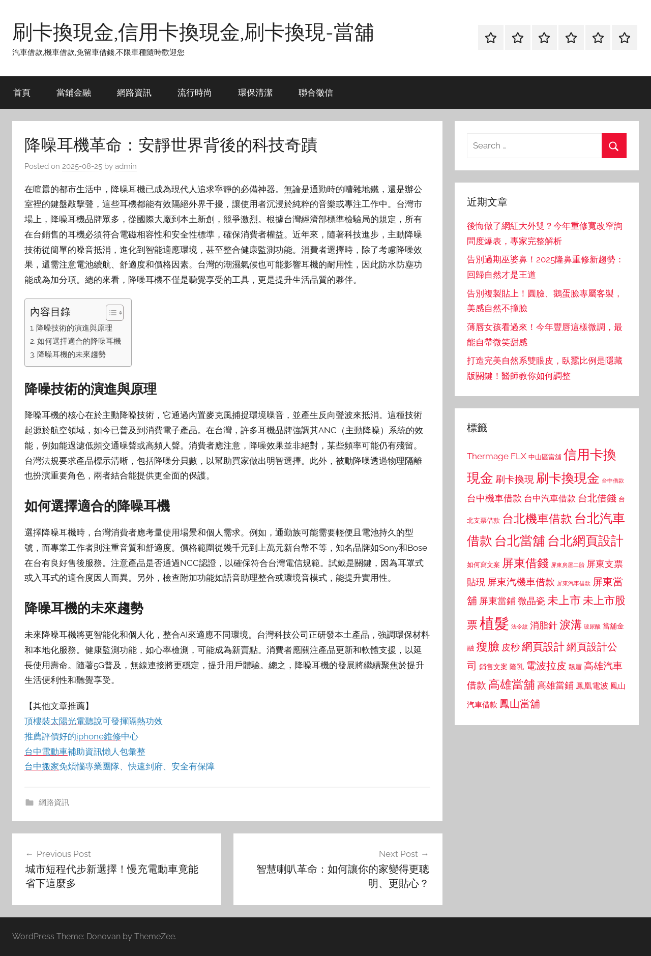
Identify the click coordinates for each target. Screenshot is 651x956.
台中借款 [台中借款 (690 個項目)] (613, 480)
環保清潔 (255, 92)
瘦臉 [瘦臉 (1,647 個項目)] (487, 646)
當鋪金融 (73, 92)
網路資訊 (134, 92)
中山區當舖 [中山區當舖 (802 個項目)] (544, 457)
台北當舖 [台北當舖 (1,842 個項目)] (519, 540)
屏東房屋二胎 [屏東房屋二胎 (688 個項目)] (567, 565)
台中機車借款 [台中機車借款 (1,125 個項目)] (494, 498)
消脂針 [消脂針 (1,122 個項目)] (543, 625)
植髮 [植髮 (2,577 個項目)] (494, 623)
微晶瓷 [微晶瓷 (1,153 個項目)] (531, 600)
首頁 (22, 92)
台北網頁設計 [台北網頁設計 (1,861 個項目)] (585, 540)
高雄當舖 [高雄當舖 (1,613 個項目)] (511, 684)
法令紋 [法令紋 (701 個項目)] (519, 626)
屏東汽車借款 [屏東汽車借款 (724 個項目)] (573, 583)
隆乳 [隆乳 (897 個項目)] (517, 667)
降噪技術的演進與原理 (74, 328)
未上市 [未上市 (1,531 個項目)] (564, 600)
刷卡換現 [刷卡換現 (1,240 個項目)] (514, 479)
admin (126, 166)
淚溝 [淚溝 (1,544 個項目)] (570, 624)
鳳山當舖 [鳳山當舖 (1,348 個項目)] (519, 704)
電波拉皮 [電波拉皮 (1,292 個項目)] (546, 666)
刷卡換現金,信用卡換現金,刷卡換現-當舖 (193, 31)
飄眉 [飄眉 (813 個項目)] (575, 667)
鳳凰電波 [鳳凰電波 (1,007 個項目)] (592, 686)
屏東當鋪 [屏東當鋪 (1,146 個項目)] (497, 600)
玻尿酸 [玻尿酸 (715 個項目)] (592, 626)
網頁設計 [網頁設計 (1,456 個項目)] (543, 646)
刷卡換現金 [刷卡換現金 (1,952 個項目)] (568, 478)
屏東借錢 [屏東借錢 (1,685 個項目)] (525, 563)
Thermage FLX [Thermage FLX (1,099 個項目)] (496, 456)
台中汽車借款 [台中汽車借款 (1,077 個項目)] (550, 498)
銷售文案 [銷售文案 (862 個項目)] (493, 667)
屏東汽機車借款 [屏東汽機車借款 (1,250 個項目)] (521, 581)
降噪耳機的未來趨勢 (71, 354)
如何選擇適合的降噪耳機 (79, 341)
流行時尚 (194, 92)
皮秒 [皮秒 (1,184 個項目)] (510, 647)
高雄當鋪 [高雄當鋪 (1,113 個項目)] (555, 685)
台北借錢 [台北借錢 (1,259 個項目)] (597, 497)
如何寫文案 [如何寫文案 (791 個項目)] (483, 565)
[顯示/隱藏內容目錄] (109, 312)
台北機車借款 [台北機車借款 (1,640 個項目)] (537, 518)
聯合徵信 (316, 92)
